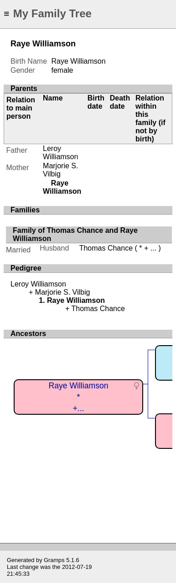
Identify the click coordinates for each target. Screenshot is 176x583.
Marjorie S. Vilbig (60, 170)
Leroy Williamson (60, 153)
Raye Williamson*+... (78, 396)
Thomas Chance (106, 248)
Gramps (54, 560)
